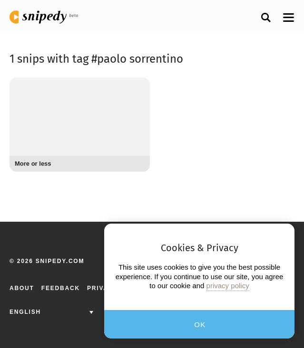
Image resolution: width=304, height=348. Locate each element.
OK (200, 324)
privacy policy (227, 286)
